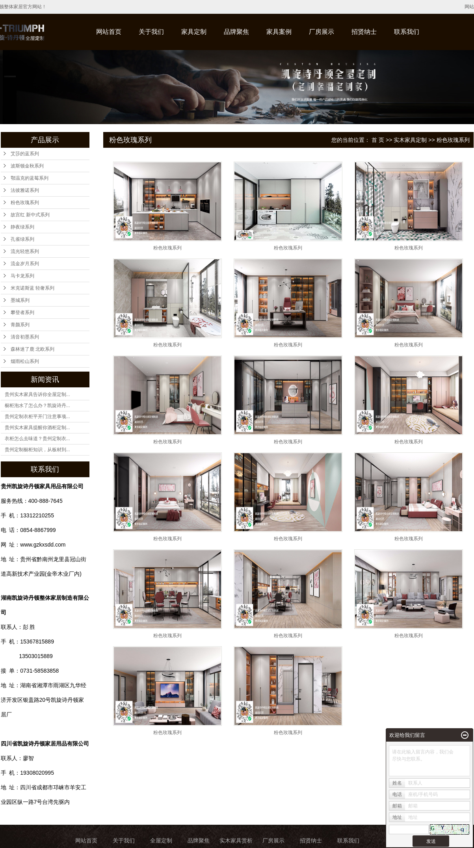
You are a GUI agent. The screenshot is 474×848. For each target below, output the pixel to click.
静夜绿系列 (22, 227)
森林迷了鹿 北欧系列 (32, 349)
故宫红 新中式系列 (30, 215)
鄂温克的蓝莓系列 (29, 178)
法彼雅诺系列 (25, 190)
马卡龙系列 (22, 276)
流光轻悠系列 (25, 251)
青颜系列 (20, 324)
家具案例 (279, 31)
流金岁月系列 (25, 263)
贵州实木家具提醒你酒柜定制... (37, 427)
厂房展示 (321, 31)
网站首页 (108, 31)
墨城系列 (20, 300)
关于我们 (151, 31)
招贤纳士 (364, 31)
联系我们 (406, 31)
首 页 (378, 140)
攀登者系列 (22, 312)
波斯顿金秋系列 (27, 166)
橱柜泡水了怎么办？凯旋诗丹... (37, 405)
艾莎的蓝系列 (25, 153)
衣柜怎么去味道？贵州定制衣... (37, 438)
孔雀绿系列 (22, 239)
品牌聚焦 (236, 31)
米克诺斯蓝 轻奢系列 (32, 288)
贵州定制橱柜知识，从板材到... (37, 449)
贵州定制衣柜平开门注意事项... (37, 416)
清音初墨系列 (25, 337)
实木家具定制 (410, 140)
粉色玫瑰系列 (25, 202)
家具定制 (193, 31)
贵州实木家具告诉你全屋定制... (37, 394)
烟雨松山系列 (25, 361)
